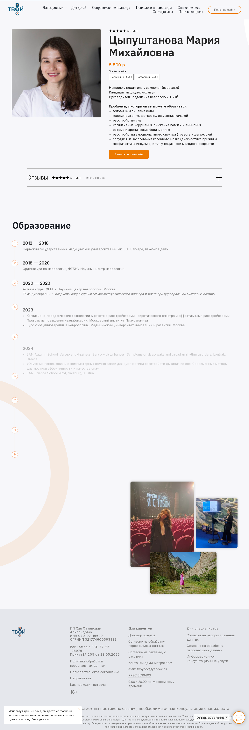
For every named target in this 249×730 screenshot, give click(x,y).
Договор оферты (141, 635)
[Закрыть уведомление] (79, 709)
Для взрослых (53, 8)
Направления (80, 678)
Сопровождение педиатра (111, 8)
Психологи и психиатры (154, 8)
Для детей (78, 8)
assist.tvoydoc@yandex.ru (147, 669)
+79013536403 (139, 675)
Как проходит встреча (88, 685)
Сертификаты (163, 12)
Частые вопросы (191, 12)
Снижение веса (189, 8)
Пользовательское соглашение (94, 672)
